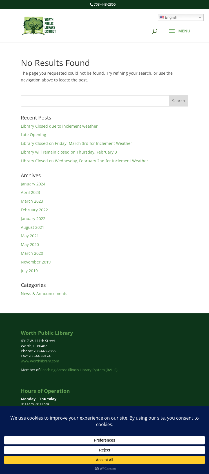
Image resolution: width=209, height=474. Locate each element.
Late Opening (33, 134)
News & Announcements (44, 293)
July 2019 (29, 270)
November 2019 (36, 262)
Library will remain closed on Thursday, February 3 (69, 152)
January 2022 (33, 218)
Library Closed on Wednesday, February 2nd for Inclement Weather (84, 160)
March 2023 (32, 201)
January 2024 (33, 184)
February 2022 (34, 209)
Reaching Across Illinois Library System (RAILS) (78, 369)
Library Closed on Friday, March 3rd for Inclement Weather (76, 143)
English (168, 17)
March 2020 (32, 253)
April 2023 (30, 192)
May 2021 (30, 235)
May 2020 (30, 244)
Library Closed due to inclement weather (59, 126)
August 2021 (32, 227)
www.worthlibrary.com (40, 361)
